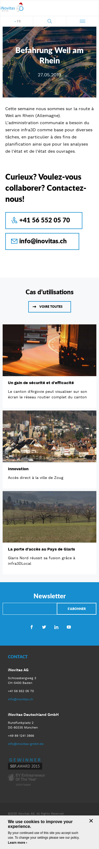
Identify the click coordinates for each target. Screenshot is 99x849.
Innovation (18, 469)
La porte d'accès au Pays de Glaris (41, 549)
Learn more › (17, 843)
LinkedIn (56, 627)
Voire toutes (51, 307)
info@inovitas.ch (43, 241)
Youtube (69, 627)
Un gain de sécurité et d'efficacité (41, 382)
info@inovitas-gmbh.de (26, 744)
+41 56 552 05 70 (44, 220)
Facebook (31, 627)
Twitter (44, 627)
